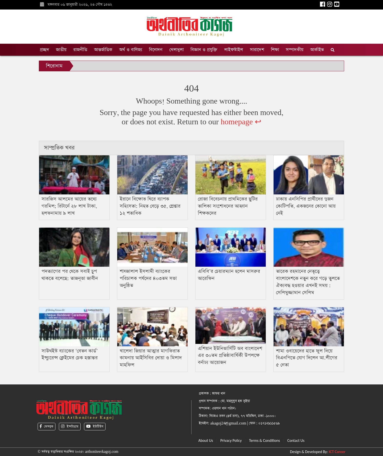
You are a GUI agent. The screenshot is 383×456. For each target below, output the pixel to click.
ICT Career (337, 451)
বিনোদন (155, 50)
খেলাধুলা (176, 50)
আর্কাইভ (317, 50)
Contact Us (295, 440)
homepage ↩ (241, 122)
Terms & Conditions (264, 440)
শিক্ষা (275, 50)
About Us (205, 440)
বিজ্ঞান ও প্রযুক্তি (204, 50)
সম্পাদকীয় (294, 50)
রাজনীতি (80, 50)
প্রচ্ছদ (44, 50)
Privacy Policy (231, 440)
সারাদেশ (257, 50)
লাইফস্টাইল (233, 50)
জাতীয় (61, 50)
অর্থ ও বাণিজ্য (130, 50)
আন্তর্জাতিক (103, 50)
